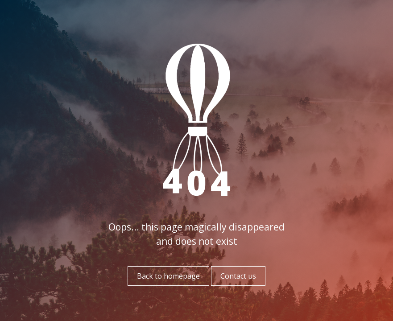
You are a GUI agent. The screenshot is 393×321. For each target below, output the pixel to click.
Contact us (238, 276)
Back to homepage (168, 276)
